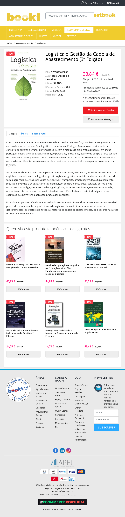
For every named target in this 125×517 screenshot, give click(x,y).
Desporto (102, 29)
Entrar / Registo (92, 3)
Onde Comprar (62, 388)
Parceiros (59, 418)
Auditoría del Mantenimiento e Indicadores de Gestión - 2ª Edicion (22, 333)
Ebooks (39, 423)
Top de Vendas (78, 391)
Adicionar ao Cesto (101, 110)
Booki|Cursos (81, 385)
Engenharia (15, 29)
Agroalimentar (37, 29)
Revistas (71, 36)
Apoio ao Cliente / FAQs (81, 402)
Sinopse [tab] (13, 133)
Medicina (57, 29)
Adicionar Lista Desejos (100, 119)
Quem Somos (62, 410)
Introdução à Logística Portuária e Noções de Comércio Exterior (23, 266)
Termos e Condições (80, 424)
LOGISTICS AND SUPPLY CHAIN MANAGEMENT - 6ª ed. (100, 266)
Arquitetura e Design (21, 36)
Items (113, 3)
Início (9, 43)
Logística (41, 43)
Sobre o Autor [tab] (39, 133)
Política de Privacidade (80, 431)
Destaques (80, 396)
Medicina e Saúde (41, 395)
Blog (57, 427)
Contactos (60, 414)
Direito (43, 36)
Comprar (23, 289)
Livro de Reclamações (81, 438)
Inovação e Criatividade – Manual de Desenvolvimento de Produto (61, 333)
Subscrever (106, 427)
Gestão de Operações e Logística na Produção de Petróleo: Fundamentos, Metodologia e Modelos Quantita (62, 269)
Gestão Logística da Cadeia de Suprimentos (100, 331)
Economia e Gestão (78, 29)
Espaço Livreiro (62, 399)
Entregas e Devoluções (80, 417)
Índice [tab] (24, 133)
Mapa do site (61, 422)
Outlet (57, 36)
